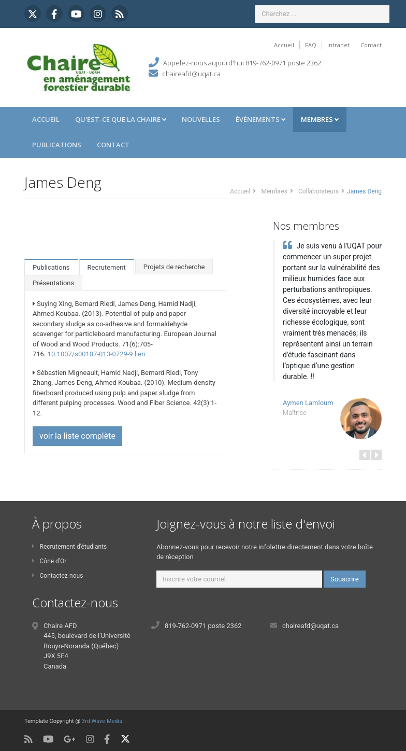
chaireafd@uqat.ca (191, 73)
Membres (320, 119)
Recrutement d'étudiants (69, 546)
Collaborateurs (318, 191)
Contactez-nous (57, 575)
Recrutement (107, 267)
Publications (56, 144)
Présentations (53, 283)
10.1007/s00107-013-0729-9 (90, 354)
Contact (371, 45)
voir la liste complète (77, 436)
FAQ (310, 45)
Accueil (284, 45)
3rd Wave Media (102, 721)
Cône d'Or (49, 561)
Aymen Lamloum (308, 403)
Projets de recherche (174, 267)
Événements (260, 119)
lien (140, 354)
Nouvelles (201, 119)
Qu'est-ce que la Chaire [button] (120, 119)
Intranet (338, 45)
